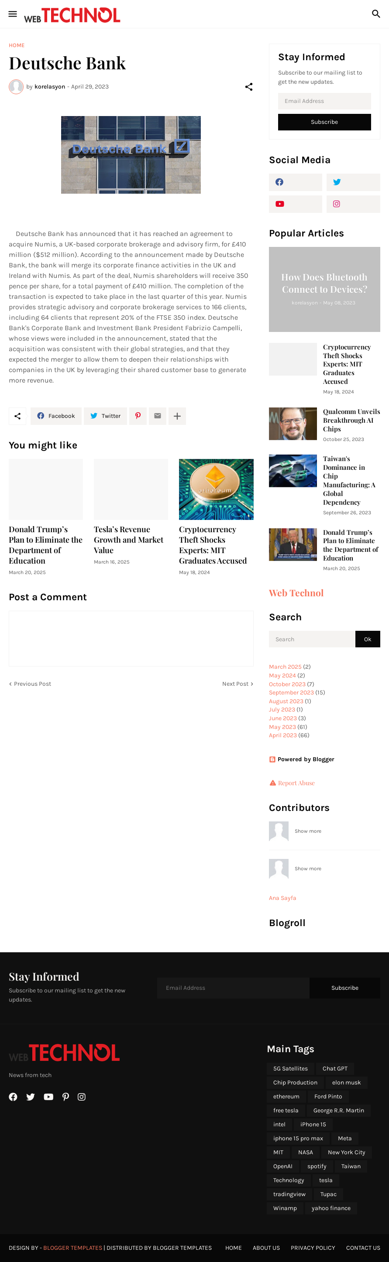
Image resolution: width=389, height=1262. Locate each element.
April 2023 (283, 735)
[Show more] (177, 416)
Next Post (235, 683)
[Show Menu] (12, 14)
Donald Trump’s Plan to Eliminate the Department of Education (46, 545)
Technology (288, 1180)
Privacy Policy (313, 1248)
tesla (326, 1180)
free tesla (286, 1110)
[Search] (377, 14)
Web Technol (296, 592)
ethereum (286, 1096)
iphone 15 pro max (298, 1138)
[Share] (249, 86)
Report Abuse (296, 783)
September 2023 (291, 692)
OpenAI (283, 1166)
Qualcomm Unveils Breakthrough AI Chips (351, 420)
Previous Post (32, 683)
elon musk (346, 1082)
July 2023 (282, 709)
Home (16, 45)
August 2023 (286, 701)
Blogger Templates (72, 1248)
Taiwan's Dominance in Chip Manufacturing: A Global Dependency (349, 480)
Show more (308, 831)
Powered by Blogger (301, 759)
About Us (266, 1248)
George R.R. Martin (338, 1110)
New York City (346, 1152)
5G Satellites (290, 1068)
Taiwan (351, 1166)
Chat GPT (335, 1068)
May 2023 (282, 727)
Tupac (328, 1194)
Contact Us (363, 1248)
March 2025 (285, 666)
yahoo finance (331, 1208)
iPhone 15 (313, 1124)
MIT (278, 1152)
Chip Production (295, 1082)
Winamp (285, 1208)
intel (279, 1124)
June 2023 (283, 718)
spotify (317, 1166)
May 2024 (282, 675)
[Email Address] (324, 101)
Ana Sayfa (282, 898)
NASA (305, 1152)
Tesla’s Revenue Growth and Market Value (128, 539)
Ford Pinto (328, 1096)
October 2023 (287, 684)
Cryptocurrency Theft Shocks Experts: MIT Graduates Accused (213, 545)
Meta (345, 1138)
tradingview (289, 1194)
